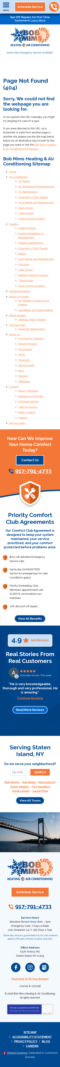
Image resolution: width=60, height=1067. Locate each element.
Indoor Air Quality (19, 296)
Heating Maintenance (30, 243)
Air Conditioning (18, 177)
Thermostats (26, 213)
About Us (14, 334)
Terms (49, 1013)
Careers (22, 417)
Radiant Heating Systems (33, 275)
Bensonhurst (47, 782)
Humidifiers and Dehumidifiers (35, 310)
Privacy (45, 1013)
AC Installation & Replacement (36, 186)
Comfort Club (17, 325)
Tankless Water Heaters (32, 319)
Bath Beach (12, 782)
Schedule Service (28, 401)
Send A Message (28, 390)
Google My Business (44, 967)
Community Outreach (31, 338)
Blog (21, 370)
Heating (13, 224)
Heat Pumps (25, 208)
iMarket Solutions (17, 1052)
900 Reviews (40, 640)
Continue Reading (30, 698)
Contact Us (30, 460)
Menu (6, 10)
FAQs (21, 354)
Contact (14, 386)
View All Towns (30, 800)
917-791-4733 (54, 7)
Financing (24, 360)
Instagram (30, 967)
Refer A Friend (26, 412)
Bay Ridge (29, 782)
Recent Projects (27, 343)
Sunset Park (40, 791)
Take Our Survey (28, 407)
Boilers (22, 253)
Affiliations (24, 381)
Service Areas (26, 365)
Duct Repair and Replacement (36, 202)
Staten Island (20, 791)
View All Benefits (30, 618)
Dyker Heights (19, 786)
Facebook (15, 967)
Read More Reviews (30, 709)
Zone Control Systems (31, 218)
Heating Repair (27, 228)
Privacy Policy (21, 1010)
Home (12, 171)
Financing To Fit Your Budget (30, 978)
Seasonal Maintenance (31, 329)
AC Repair (24, 181)
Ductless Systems (19, 291)
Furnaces (23, 264)
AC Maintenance (28, 191)
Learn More (38, 20)
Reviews (23, 376)
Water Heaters (17, 315)
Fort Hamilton (41, 786)
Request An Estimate (30, 396)
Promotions (25, 349)
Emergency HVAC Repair (33, 197)
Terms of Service (32, 1010)
